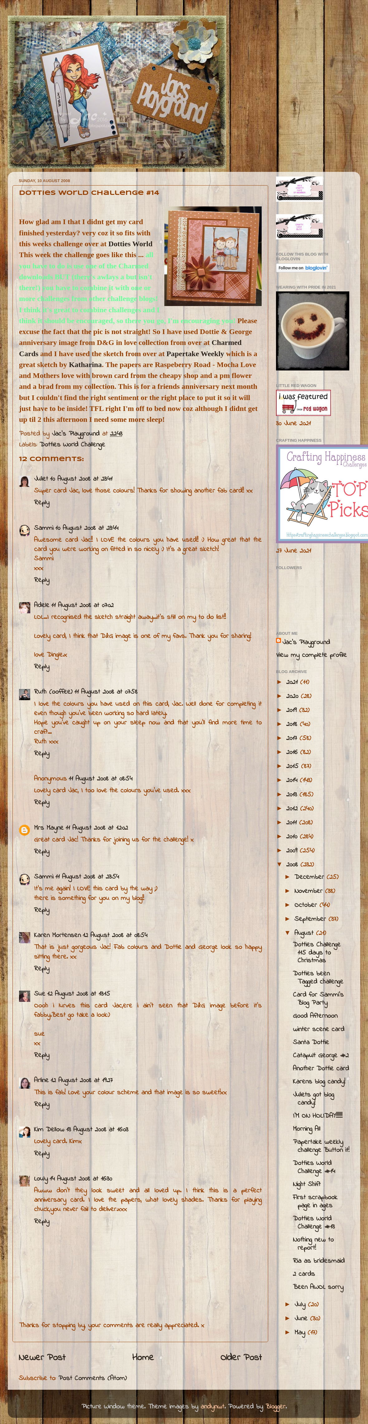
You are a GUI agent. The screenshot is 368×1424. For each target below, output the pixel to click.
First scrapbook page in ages (315, 1202)
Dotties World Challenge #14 (314, 1167)
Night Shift (307, 1185)
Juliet (41, 479)
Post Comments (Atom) (92, 1379)
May (300, 1333)
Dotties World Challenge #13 (314, 1223)
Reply (41, 503)
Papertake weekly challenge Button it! (321, 1146)
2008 (293, 865)
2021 (293, 682)
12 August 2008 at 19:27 (82, 1081)
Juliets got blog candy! (313, 1099)
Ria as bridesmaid (319, 1261)
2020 (293, 696)
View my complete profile (311, 655)
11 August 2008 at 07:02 (82, 606)
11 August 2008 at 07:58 (106, 692)
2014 (293, 780)
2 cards (304, 1274)
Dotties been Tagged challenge (318, 978)
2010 (293, 837)
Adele (41, 606)
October (306, 905)
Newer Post (42, 1358)
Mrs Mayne (49, 828)
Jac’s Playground (306, 642)
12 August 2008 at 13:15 (78, 994)
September (311, 919)
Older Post (241, 1358)
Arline (41, 1081)
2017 (292, 738)
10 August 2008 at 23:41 (81, 479)
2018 (293, 724)
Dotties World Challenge (72, 445)
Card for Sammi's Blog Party (318, 999)
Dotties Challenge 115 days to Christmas (317, 953)
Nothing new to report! (313, 1244)
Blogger (275, 1407)
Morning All (306, 1129)
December (310, 877)
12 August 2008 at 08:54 (115, 936)
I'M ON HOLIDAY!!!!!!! (317, 1116)
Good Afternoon (315, 1016)
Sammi (43, 528)
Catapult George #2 (321, 1056)
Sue (39, 994)
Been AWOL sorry (318, 1287)
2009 (293, 851)
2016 (293, 752)
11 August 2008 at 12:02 (96, 828)
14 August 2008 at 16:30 (81, 1179)
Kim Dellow (49, 1130)
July (301, 1305)
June (302, 1319)
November (309, 891)
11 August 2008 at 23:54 (87, 877)
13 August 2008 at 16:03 (97, 1130)
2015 (293, 766)
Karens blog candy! (319, 1082)
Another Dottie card (321, 1069)
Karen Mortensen (57, 936)
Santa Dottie (311, 1043)
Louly (41, 1179)
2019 (292, 710)
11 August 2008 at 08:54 (100, 779)
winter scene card (318, 1030)
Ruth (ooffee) (53, 692)
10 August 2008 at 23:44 (86, 528)
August (305, 933)
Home (143, 1358)
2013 (292, 795)
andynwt (212, 1407)
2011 (292, 823)
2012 (293, 809)
